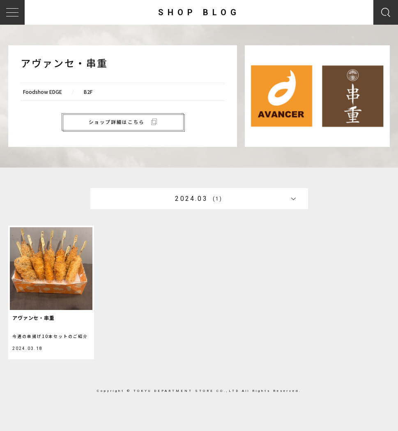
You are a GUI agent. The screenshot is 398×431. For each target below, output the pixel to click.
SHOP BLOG (199, 12)
